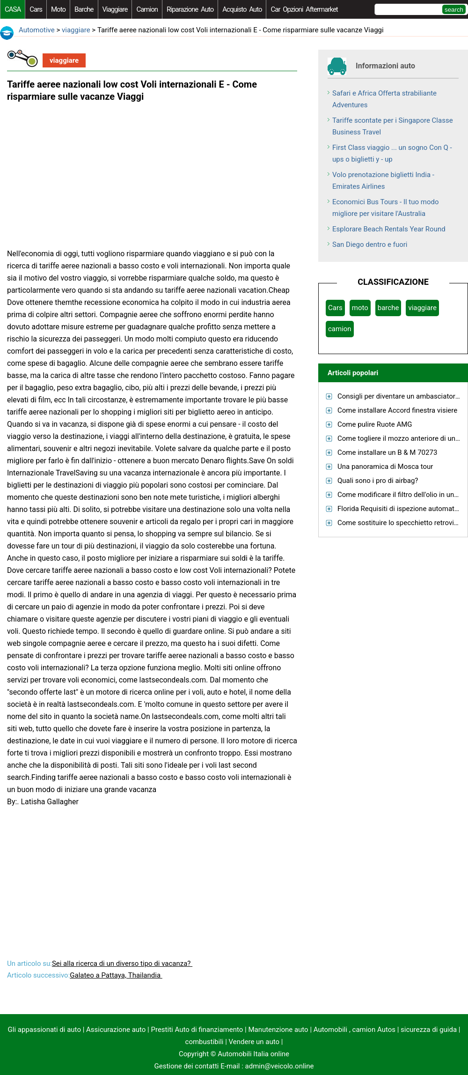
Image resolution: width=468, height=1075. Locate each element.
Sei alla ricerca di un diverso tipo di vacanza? (122, 963)
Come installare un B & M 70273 (387, 452)
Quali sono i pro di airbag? (377, 480)
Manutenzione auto (278, 1029)
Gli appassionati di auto (44, 1029)
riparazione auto (190, 9)
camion (147, 9)
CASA (13, 9)
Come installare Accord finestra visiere (397, 410)
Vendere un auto (254, 1042)
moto (58, 9)
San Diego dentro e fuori (369, 244)
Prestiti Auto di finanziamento (197, 1029)
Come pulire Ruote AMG (374, 424)
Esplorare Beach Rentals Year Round (389, 229)
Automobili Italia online (253, 1054)
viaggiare (115, 9)
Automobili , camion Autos (354, 1029)
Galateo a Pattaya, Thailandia (116, 975)
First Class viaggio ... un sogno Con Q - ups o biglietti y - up (392, 153)
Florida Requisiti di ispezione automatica (400, 508)
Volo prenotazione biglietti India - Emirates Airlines (383, 181)
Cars (35, 9)
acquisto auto (242, 9)
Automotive (37, 30)
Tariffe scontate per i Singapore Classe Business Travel (392, 126)
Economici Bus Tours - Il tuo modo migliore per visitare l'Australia (385, 208)
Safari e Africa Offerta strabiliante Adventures (384, 99)
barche (84, 9)
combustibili (204, 1042)
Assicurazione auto (116, 1029)
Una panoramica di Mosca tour (385, 466)
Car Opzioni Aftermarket (304, 9)
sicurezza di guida (429, 1029)
